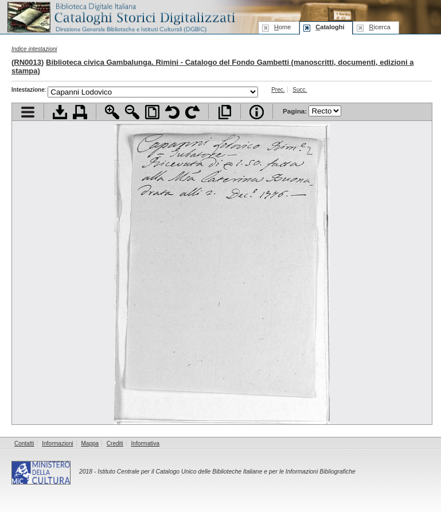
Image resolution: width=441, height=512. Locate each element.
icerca (379, 27)
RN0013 (27, 62)
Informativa (145, 443)
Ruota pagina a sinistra (172, 112)
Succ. (299, 90)
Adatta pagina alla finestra (152, 112)
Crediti (115, 443)
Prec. (277, 90)
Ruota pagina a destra (192, 112)
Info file (256, 112)
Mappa (90, 443)
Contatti (24, 443)
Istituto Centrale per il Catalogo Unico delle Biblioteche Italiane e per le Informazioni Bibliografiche (226, 471)
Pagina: (312, 110)
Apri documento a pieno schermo (224, 112)
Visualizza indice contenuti (28, 112)
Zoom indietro (132, 112)
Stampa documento (80, 112)
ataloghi (329, 27)
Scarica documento (60, 112)
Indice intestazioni (34, 49)
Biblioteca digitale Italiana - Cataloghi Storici (120, 16)
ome (282, 27)
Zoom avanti (112, 112)
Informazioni (57, 443)
